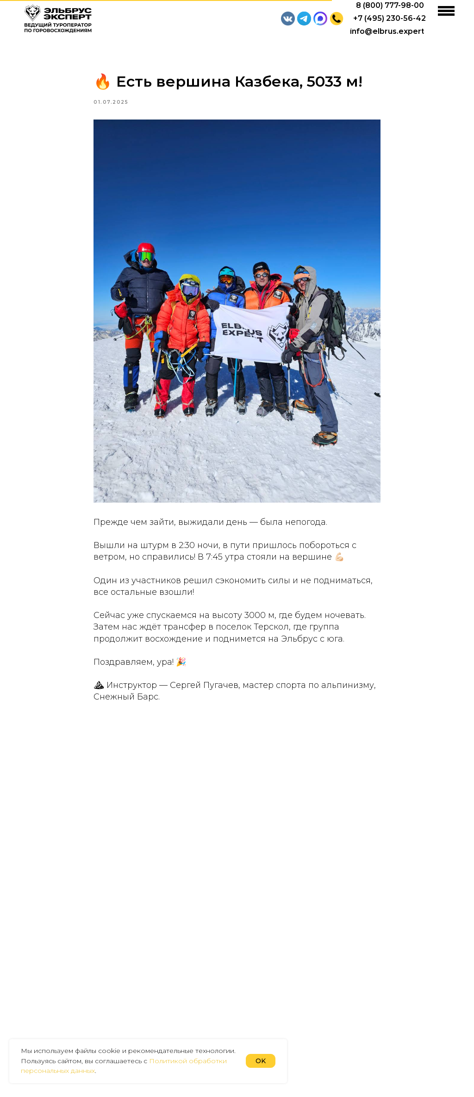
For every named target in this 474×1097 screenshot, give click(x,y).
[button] (336, 18)
